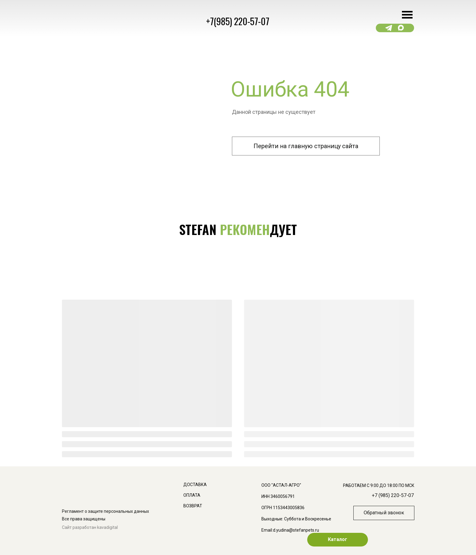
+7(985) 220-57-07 (237, 21)
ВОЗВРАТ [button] (192, 505)
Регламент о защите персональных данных (105, 511)
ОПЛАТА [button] (191, 495)
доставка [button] (195, 484)
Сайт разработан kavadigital (90, 527)
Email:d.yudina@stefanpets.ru (290, 530)
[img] (287, 393)
